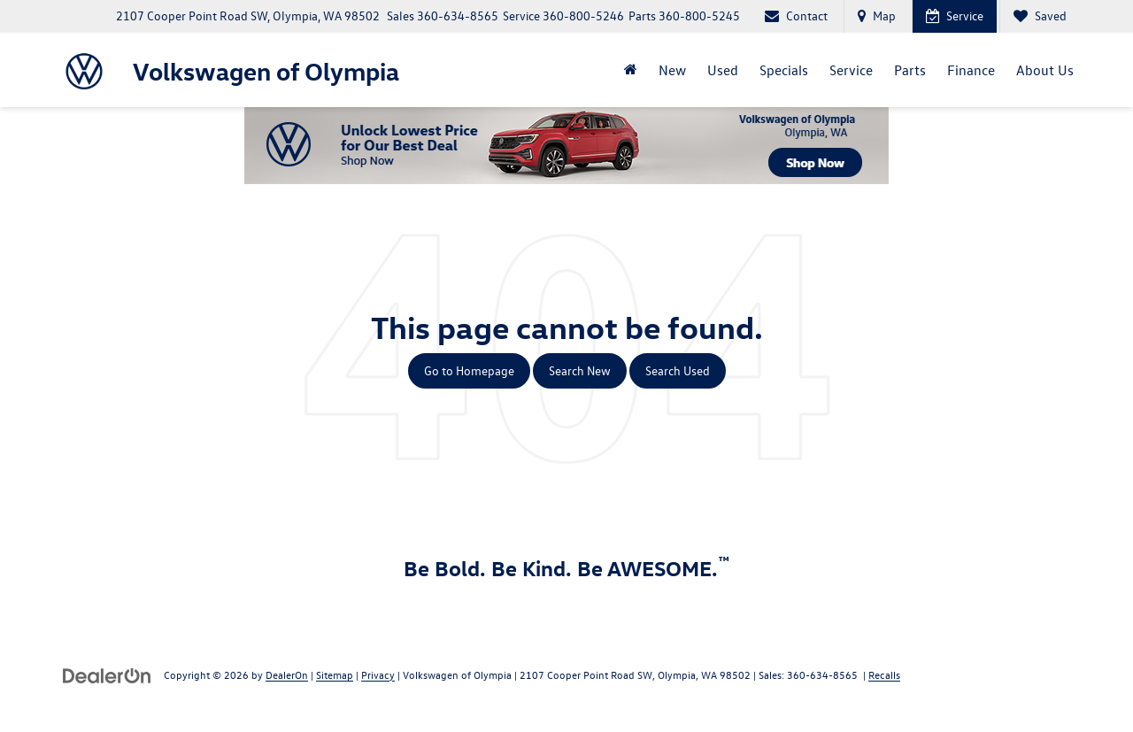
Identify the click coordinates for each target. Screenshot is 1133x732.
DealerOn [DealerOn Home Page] (287, 674)
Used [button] (722, 70)
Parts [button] (910, 70)
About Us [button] (1045, 70)
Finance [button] (971, 70)
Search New (580, 370)
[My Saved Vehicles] (1039, 16)
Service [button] (851, 70)
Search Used (677, 370)
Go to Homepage (469, 370)
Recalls (884, 674)
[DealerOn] (107, 674)
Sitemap (334, 674)
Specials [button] (783, 70)
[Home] (630, 70)
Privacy (378, 674)
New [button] (672, 70)
